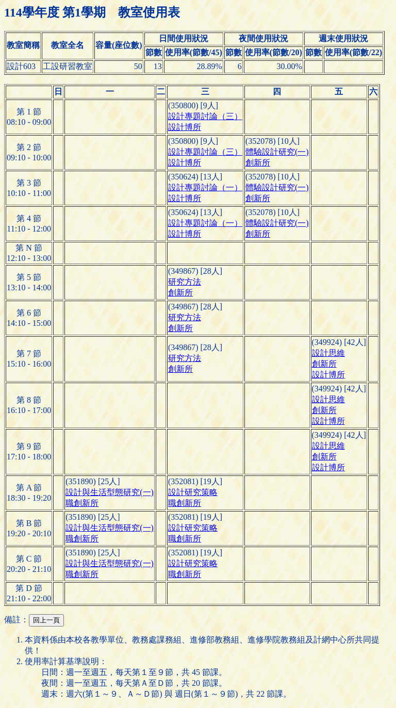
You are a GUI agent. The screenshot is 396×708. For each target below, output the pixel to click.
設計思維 (328, 353)
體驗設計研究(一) (277, 151)
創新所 (257, 162)
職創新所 (81, 503)
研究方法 (184, 281)
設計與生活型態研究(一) (109, 492)
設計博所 (184, 127)
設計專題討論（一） (205, 187)
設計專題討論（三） (205, 116)
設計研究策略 (193, 492)
